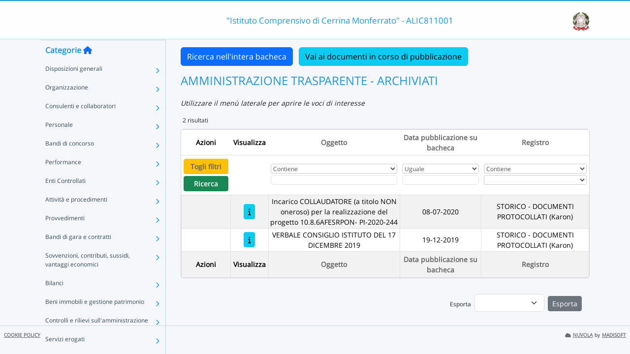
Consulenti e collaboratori (80, 125)
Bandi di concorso (69, 162)
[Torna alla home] (87, 69)
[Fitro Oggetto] (334, 180)
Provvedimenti (65, 237)
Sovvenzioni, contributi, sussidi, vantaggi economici (87, 279)
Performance (63, 181)
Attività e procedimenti (76, 218)
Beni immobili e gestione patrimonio (94, 321)
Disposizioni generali (73, 88)
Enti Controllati (65, 200)
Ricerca (206, 183)
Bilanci (54, 302)
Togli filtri (205, 166)
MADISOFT (614, 335)
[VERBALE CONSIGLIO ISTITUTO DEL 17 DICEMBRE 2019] (249, 239)
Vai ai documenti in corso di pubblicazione (383, 56)
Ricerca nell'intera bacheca (236, 56)
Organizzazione (66, 106)
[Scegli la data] (440, 180)
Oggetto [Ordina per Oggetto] (334, 142)
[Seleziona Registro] (535, 180)
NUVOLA (579, 335)
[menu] (509, 303)
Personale (59, 144)
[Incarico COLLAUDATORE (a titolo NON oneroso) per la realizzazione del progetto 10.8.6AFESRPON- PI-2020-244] (249, 211)
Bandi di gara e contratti (78, 256)
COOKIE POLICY (22, 335)
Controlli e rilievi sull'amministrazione (96, 339)
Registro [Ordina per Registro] (535, 142)
